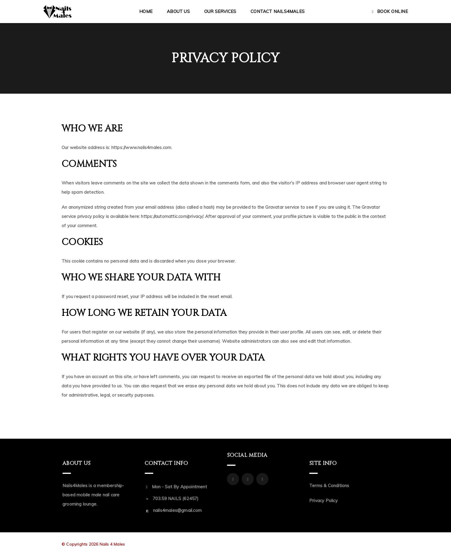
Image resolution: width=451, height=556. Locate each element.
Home (145, 11)
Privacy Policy (323, 500)
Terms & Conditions (329, 485)
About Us (178, 11)
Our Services (220, 11)
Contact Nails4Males (278, 11)
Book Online (392, 11)
